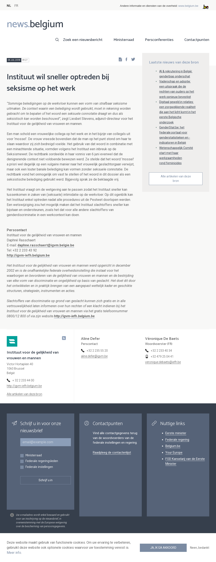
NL (9, 6)
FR (16, 6)
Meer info (14, 553)
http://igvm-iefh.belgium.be (28, 255)
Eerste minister (175, 433)
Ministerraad (123, 40)
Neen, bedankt (199, 547)
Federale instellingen (39, 467)
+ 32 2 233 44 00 (23, 380)
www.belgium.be (188, 5)
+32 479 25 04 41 (162, 356)
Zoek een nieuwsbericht (83, 40)
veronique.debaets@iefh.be (163, 362)
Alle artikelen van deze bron (176, 178)
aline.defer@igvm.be (94, 356)
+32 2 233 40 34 (161, 350)
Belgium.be (172, 446)
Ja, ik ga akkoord (163, 547)
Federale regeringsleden (41, 461)
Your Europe (173, 452)
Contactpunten (196, 40)
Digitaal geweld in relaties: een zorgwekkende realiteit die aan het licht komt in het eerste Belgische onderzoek (177, 112)
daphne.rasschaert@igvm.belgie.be (46, 245)
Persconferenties (159, 40)
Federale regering (177, 440)
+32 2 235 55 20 (97, 350)
